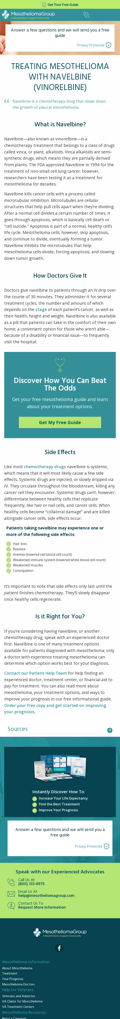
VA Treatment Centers (18, 1007)
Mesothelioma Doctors (18, 984)
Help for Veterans (17, 990)
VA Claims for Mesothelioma (22, 1001)
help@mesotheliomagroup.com (46, 896)
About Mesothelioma (17, 968)
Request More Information (42, 908)
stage (41, 309)
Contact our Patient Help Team (35, 673)
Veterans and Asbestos (18, 996)
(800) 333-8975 (31, 884)
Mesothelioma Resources (24, 1013)
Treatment (9, 973)
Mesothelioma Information (26, 962)
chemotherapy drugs (45, 466)
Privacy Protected (90, 45)
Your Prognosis (12, 979)
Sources (18, 729)
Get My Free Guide (60, 422)
